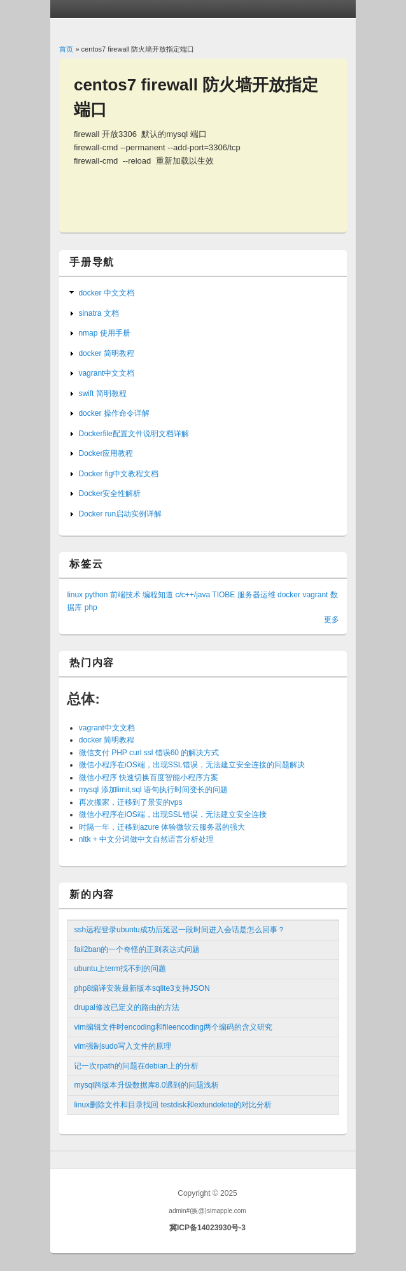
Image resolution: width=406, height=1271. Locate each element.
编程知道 (158, 594)
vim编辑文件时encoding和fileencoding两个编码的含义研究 (173, 1027)
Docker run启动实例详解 (120, 513)
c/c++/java (192, 594)
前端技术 (125, 594)
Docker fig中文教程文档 (118, 473)
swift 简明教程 (102, 393)
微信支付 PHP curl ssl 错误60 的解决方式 (149, 752)
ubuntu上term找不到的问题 (120, 968)
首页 (66, 49)
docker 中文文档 (106, 292)
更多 (331, 619)
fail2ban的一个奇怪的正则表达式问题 (137, 949)
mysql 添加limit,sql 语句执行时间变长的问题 (153, 789)
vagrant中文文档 (106, 373)
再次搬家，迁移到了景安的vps (131, 802)
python (96, 594)
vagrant (315, 594)
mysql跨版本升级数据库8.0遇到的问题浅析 (146, 1085)
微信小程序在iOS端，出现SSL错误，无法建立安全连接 (173, 814)
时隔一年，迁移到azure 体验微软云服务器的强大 (162, 827)
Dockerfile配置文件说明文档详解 (133, 433)
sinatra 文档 (98, 313)
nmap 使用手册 (104, 333)
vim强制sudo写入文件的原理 (122, 1046)
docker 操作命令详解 (113, 413)
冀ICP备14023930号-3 (207, 1227)
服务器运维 (256, 594)
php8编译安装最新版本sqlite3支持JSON (141, 988)
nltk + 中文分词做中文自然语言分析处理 (146, 839)
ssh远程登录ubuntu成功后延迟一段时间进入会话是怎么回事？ (179, 929)
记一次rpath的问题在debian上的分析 (136, 1066)
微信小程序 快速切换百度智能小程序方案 (148, 777)
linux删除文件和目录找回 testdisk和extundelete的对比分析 (173, 1104)
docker (288, 594)
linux (75, 594)
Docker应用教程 (105, 453)
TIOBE (223, 594)
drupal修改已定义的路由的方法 (126, 1007)
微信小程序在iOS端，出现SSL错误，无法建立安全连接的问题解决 (192, 764)
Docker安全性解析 (109, 493)
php (91, 607)
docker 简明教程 (106, 353)
